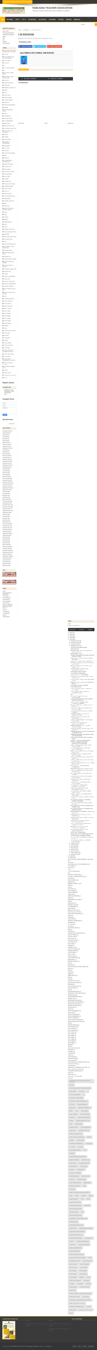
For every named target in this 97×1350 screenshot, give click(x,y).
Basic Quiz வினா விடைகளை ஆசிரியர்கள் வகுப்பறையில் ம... (81, 651)
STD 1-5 (5, 609)
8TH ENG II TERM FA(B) (74, 874)
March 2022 (5, 499)
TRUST (6, 370)
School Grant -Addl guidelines (78, 832)
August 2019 (6, 558)
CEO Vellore (7, 95)
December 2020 (7, 527)
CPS (4, 40)
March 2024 (5, 453)
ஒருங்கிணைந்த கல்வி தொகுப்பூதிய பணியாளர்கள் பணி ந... (80, 669)
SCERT (6, 274)
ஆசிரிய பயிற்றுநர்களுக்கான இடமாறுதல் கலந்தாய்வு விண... (81, 745)
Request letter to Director (74, 1003)
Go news (6, 150)
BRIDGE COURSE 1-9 (9, 87)
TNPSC (6, 340)
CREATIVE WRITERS (9, 105)
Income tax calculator (9, 183)
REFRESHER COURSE (10, 259)
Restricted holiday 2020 (10, 269)
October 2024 (6, 446)
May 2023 (5, 472)
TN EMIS (6, 335)
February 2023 (6, 478)
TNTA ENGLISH (7, 597)
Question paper (8, 250)
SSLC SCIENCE (8, 306)
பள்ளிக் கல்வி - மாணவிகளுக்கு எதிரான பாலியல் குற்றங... (81, 782)
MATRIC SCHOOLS (9, 201)
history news (7, 169)
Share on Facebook (25, 46)
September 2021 (7, 510)
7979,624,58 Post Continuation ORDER (80, 835)
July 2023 (5, 469)
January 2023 (6, 480)
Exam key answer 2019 (10, 128)
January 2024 (6, 457)
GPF (4, 38)
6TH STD (6, 63)
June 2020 (5, 539)
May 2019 (5, 563)
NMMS (6, 219)
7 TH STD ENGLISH (9, 68)
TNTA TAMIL (6, 596)
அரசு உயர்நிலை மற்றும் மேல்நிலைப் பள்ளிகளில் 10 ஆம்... (80, 692)
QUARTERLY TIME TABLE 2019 (8, 247)
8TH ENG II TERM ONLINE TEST (8, 77)
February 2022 (6, 501)
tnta (72, 694)
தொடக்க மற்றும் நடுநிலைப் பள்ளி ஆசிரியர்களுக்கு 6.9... (79, 830)
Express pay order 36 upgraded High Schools (82, 833)
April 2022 (5, 497)
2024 (71, 634)
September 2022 (7, 488)
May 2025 (5, 438)
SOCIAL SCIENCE (9, 286)
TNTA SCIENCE (7, 601)
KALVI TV (6, 191)
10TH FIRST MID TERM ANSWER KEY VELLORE (9, 51)
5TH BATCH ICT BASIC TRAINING (79, 685)
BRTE (5, 90)
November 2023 (7, 461)
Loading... (27, 1320)
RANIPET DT (7, 256)
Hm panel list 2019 (9, 171)
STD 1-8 (24, 19)
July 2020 (5, 537)
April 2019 (5, 565)
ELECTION (7, 123)
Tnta (5, 394)
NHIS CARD (6, 31)
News (5, 212)
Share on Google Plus (54, 46)
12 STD (6, 54)
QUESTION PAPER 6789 (74, 996)
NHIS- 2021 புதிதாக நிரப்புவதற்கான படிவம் (82, 768)
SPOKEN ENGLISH (9, 298)
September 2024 (7, 448)
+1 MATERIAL (6, 613)
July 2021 (5, 514)
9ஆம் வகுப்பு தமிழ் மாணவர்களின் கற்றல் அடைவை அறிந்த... (81, 708)
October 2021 (6, 508)
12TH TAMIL (7, 60)
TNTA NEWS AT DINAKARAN (78, 673)
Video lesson (7, 372)
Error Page (90, 1346)
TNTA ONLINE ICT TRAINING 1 (7, 593)
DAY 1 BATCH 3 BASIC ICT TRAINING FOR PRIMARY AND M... (82, 809)
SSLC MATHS (7, 303)
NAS (5, 203)
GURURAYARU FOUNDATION (7, 161)
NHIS (5, 214)
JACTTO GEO (7, 188)
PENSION (6, 234)
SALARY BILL (7, 271)
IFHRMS (5, 41)
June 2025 (5, 436)
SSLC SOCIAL (8, 308)
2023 (71, 636)
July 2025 (5, 434)
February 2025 (6, 444)
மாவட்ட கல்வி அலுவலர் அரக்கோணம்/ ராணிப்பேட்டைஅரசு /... (81, 824)
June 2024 (5, 450)
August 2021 (6, 512)
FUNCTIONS (7, 139)
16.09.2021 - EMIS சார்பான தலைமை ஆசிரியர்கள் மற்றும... (80, 714)
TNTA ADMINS (9, 19)
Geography (7, 145)
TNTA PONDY (6, 43)
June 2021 (5, 516)
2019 (71, 857)
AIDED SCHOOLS (8, 82)
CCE (5, 92)
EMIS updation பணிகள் (76, 653)
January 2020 (6, 548)
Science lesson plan (9, 281)
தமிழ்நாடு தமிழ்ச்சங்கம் (74, 625)
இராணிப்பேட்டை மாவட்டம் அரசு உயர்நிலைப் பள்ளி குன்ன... (79, 827)
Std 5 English (7, 313)
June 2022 (5, 493)
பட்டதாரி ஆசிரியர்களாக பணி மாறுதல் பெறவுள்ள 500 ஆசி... (80, 748)
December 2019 (7, 550)
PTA (5, 241)
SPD (5, 296)
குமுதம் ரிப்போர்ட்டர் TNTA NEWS (79, 674)
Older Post (70, 123)
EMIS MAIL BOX (75, 649)
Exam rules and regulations (7, 131)
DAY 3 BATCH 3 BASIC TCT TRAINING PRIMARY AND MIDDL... (80, 800)
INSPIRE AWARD (8, 186)
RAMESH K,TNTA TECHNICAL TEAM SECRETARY (9, 391)
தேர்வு (5, 377)
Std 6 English (7, 316)
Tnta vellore (7, 356)
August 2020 (6, 535)
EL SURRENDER (8, 121)
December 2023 (7, 459)
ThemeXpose (48, 1346)
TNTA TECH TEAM (9, 354)
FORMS (6, 137)
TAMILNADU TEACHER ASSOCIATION (52, 8)
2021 (71, 639)
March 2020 (5, 544)
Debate (6, 107)
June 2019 (5, 561)
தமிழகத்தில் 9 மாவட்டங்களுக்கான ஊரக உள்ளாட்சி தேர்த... (81, 754)
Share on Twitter (39, 46)
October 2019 (6, 554)
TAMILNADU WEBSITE (8, 34)
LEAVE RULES (8, 193)
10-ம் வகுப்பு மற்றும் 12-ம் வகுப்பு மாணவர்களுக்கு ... (79, 696)
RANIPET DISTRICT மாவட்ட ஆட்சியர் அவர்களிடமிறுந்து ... (80, 726)
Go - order (7, 148)
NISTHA (6, 217)
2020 (71, 856)
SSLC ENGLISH (8, 301)
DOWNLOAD (68, 19)
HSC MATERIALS (42, 19)
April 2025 (5, 440)
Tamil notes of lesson (9, 330)
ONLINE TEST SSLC (9, 229)
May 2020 (5, 541)
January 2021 (6, 525)
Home (2, 19)
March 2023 (5, 476)
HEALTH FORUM (8, 164)
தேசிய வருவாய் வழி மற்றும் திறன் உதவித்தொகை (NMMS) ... (79, 702)
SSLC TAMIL (7, 311)
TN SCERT (7, 338)
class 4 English (8, 97)
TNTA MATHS (6, 599)
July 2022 (5, 491)
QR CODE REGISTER (9, 244)
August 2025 (6, 433)
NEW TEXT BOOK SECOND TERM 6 (8, 209)
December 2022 (7, 482)
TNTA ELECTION (8, 345)
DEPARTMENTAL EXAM (74, 899)
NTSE (5, 227)
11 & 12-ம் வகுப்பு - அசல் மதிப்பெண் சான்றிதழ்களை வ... (80, 717)
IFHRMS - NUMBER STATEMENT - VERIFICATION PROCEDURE (79, 742)
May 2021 (5, 518)
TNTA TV (17, 19)
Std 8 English (7, 320)
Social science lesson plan (74, 1019)
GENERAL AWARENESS (6, 142)
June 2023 (5, 470)
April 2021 (5, 520)
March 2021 (5, 522)
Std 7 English (7, 318)
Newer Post (21, 123)
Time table (7, 333)
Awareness (7, 85)
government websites (9, 153)
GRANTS (6, 158)
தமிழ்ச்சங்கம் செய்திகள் (10, 375)
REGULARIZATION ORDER (75, 1002)
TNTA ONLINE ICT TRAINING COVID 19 (8, 351)
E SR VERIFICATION (76, 686)
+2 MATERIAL (6, 611)
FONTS (6, 134)
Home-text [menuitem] (11, 423)
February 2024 (6, 455)
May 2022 (5, 495)
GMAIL (4, 36)
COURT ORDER (8, 100)
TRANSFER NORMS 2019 (74, 1071)
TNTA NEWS (61, 19)
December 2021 (7, 505)
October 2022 (6, 486)
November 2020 (7, 529)
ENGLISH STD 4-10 (9, 125)
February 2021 (6, 523)
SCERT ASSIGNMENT (10, 276)
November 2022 (7, 484)
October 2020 (6, 531)
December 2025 (7, 431)
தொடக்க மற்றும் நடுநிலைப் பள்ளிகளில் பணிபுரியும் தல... (81, 840)
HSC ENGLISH (8, 174)
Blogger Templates (33, 1346)
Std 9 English (7, 323)
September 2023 (7, 465)
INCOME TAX (7, 181)
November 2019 (7, 552)
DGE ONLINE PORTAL (8, 33)
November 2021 (7, 506)
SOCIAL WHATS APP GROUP (75, 1021)
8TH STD (6, 80)
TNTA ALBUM (7, 343)
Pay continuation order (10, 231)
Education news (8, 118)
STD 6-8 (5, 615)
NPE (5, 224)
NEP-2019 (6, 206)
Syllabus (6, 325)
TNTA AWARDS (52, 19)
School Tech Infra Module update (79, 647)
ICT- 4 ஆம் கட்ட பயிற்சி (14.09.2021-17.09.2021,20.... (80, 766)
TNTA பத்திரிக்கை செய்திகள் (75, 1069)
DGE (5, 113)
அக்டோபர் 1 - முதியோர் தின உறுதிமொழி (81, 661)
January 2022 (6, 503)
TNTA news (7, 347)
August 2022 (6, 489)
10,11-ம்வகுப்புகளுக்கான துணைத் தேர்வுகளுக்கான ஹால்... (79, 788)
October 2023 (6, 463)
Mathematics (7, 198)
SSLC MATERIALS (32, 19)
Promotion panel (8, 239)
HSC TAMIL (7, 176)
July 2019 (5, 560)
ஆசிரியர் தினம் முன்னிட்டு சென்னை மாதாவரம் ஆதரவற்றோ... (80, 821)
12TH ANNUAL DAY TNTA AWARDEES (8, 57)
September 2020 (7, 533)
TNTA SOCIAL (6, 603)
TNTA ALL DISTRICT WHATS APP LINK (8, 605)
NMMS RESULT (8, 222)
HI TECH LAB (7, 166)
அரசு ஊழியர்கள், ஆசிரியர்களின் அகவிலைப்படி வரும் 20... (79, 785)
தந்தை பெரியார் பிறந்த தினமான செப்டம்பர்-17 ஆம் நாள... (79, 723)
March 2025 (5, 442)
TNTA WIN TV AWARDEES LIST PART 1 (9, 359)
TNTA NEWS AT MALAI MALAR (78, 671)
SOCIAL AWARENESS (10, 283)
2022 (71, 637)
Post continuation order (10, 236)
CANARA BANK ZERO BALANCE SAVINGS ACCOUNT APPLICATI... (82, 699)
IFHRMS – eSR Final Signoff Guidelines (80, 740)
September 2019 (7, 556)
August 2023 (6, 467)
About (79, 1346)
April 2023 (5, 474)
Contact (84, 1346)
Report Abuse (8, 383)
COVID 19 (6, 102)
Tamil (5, 328)
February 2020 (6, 546)
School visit (7, 279)
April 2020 (5, 542)
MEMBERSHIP (77, 19)
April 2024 (5, 451)
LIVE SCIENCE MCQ (9, 196)
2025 (71, 632)
